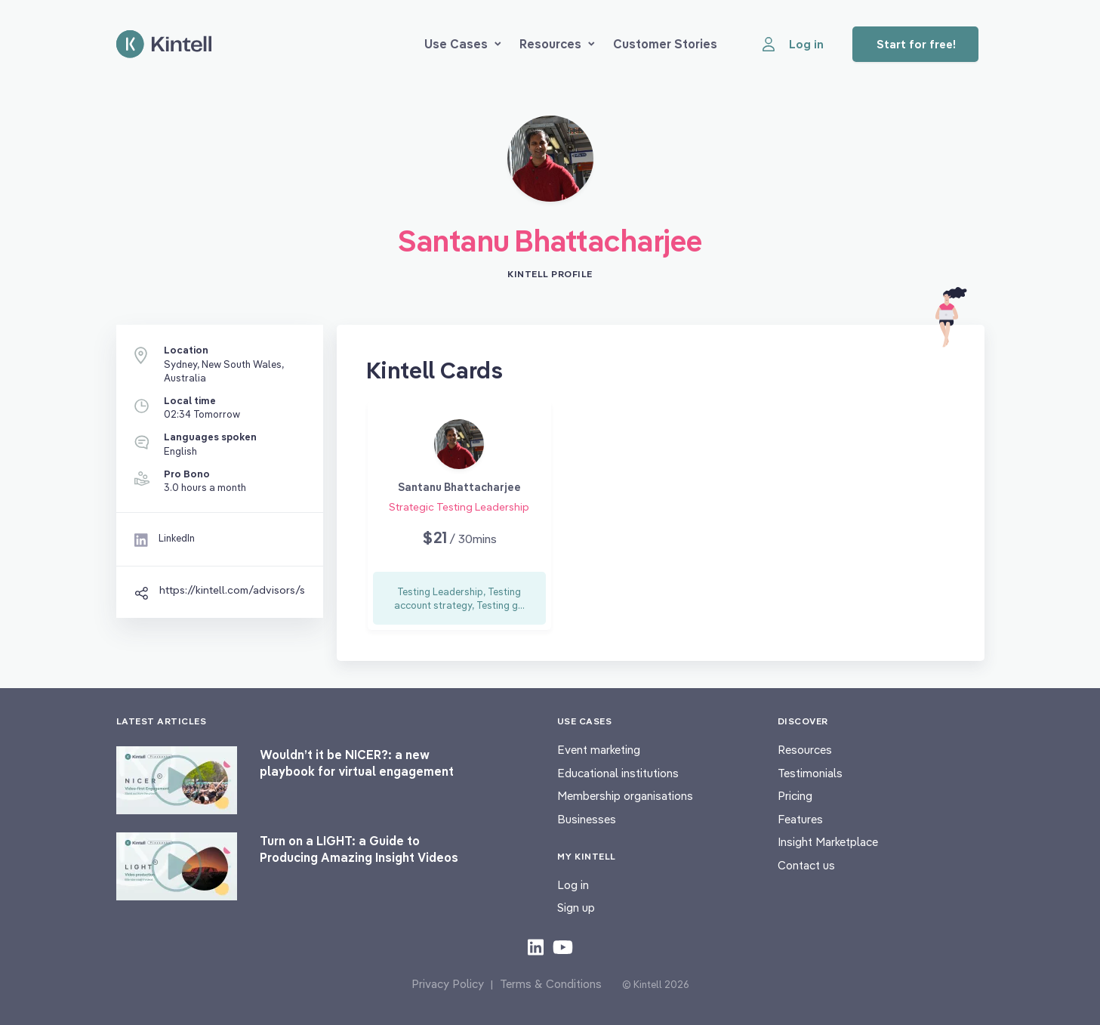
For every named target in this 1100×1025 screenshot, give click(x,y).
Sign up (576, 907)
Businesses (586, 819)
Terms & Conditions (551, 984)
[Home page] (163, 44)
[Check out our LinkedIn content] (536, 946)
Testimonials (810, 773)
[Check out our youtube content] (563, 946)
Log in (573, 885)
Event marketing (598, 750)
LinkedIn (177, 538)
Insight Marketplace (828, 842)
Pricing (795, 796)
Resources (557, 43)
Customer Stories (665, 43)
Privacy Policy (447, 984)
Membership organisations (625, 796)
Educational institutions (618, 773)
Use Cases (462, 43)
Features (800, 819)
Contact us (806, 865)
